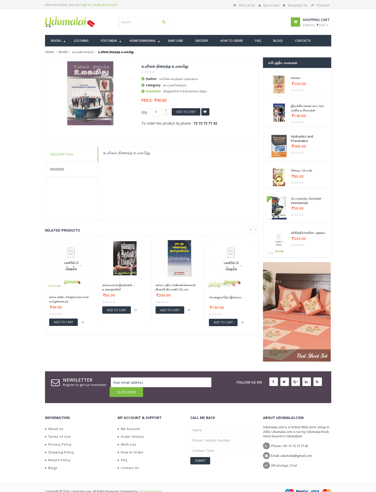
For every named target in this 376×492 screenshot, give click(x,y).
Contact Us (128, 458)
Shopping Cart (295, 5)
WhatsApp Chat (284, 455)
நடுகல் (295, 77)
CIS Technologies (150, 482)
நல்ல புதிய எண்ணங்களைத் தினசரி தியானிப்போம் (175, 287)
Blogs (51, 458)
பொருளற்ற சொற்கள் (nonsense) (306, 200)
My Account (269, 5)
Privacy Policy (58, 434)
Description (61, 154)
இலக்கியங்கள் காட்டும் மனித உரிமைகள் (307, 108)
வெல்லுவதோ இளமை (225, 297)
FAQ (122, 450)
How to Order (131, 442)
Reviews (57, 169)
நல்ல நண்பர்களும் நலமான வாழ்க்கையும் (69, 299)
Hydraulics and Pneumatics (302, 138)
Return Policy (58, 450)
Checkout (320, 5)
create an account (104, 5)
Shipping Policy (59, 442)
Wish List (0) (244, 5)
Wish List (127, 434)
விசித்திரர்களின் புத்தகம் (308, 232)
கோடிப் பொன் (301, 170)
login (83, 5)
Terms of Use (58, 427)
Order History (131, 427)
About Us (54, 419)
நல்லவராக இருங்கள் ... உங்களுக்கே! (118, 287)
